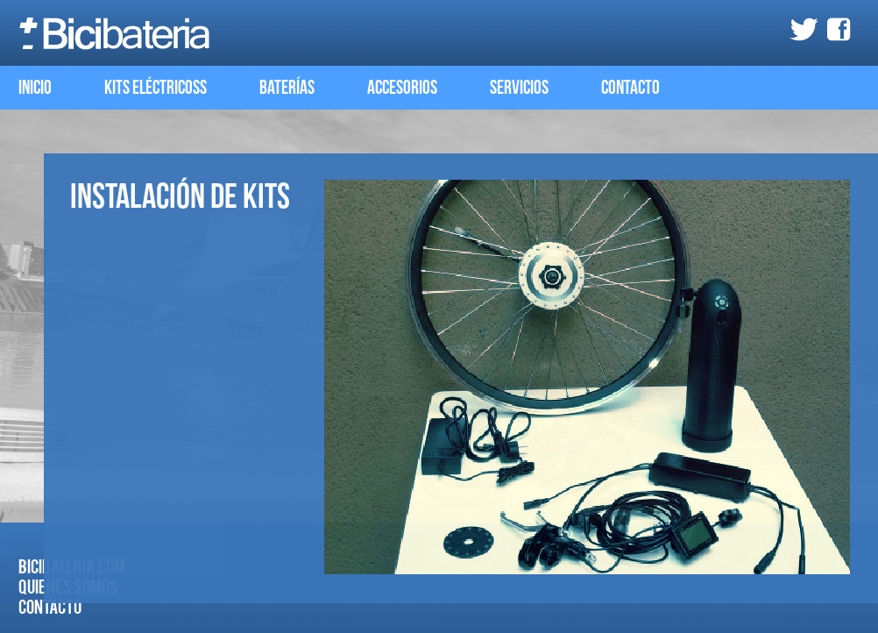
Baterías (287, 88)
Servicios (519, 88)
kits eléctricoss (155, 88)
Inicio (35, 88)
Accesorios (402, 88)
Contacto (630, 88)
